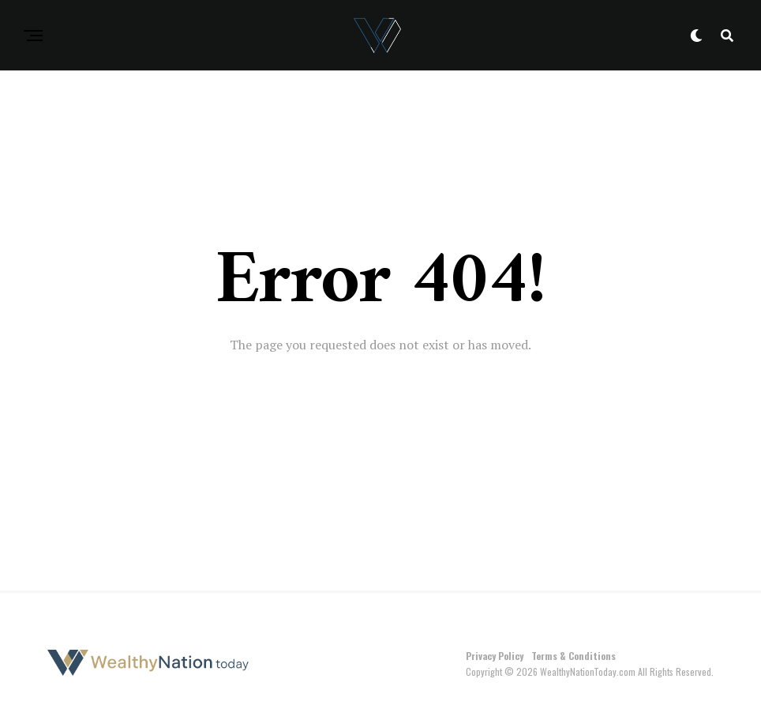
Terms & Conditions (573, 655)
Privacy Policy (494, 655)
